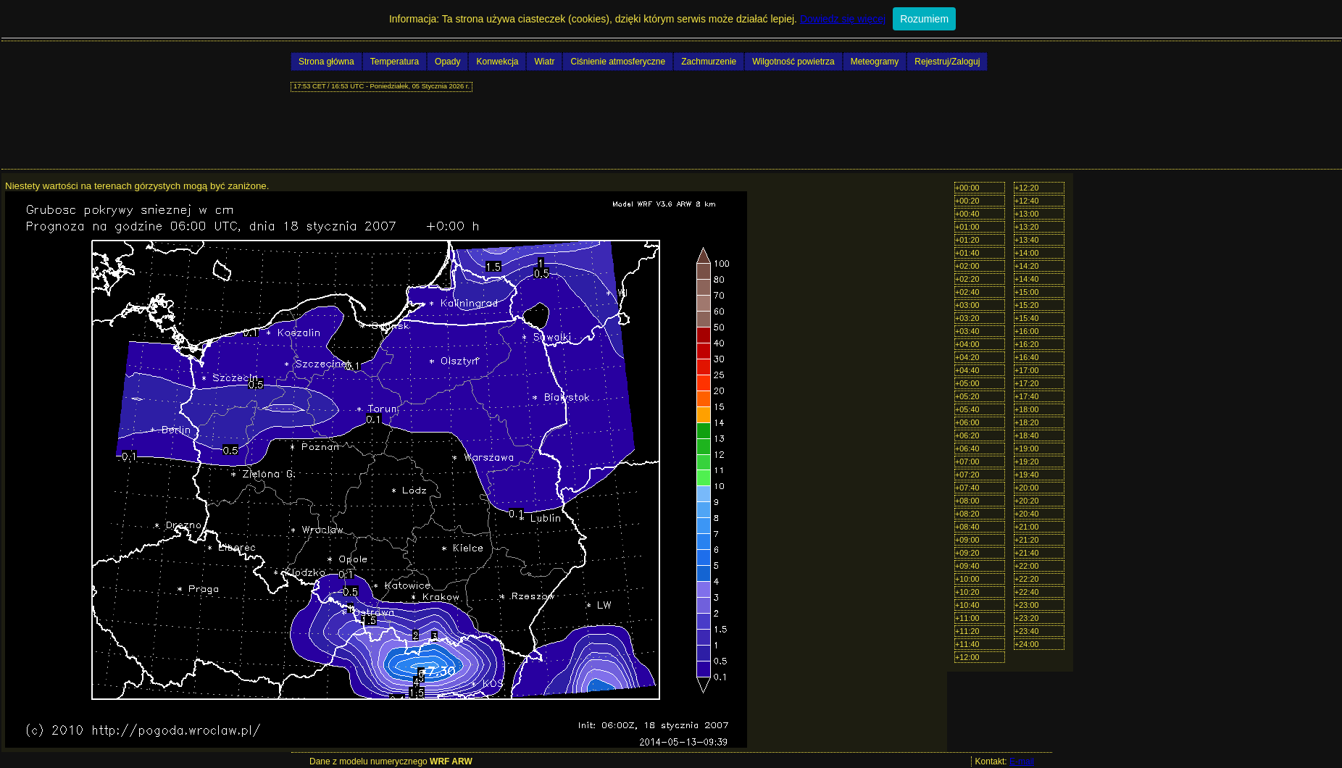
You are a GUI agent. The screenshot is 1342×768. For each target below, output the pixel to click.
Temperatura (394, 62)
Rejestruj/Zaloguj (947, 62)
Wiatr (544, 62)
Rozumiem (924, 19)
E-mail (1021, 761)
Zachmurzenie (708, 62)
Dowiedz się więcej (842, 19)
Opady (447, 62)
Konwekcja (497, 62)
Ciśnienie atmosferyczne (617, 62)
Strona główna (326, 62)
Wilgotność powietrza (793, 62)
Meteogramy (875, 62)
